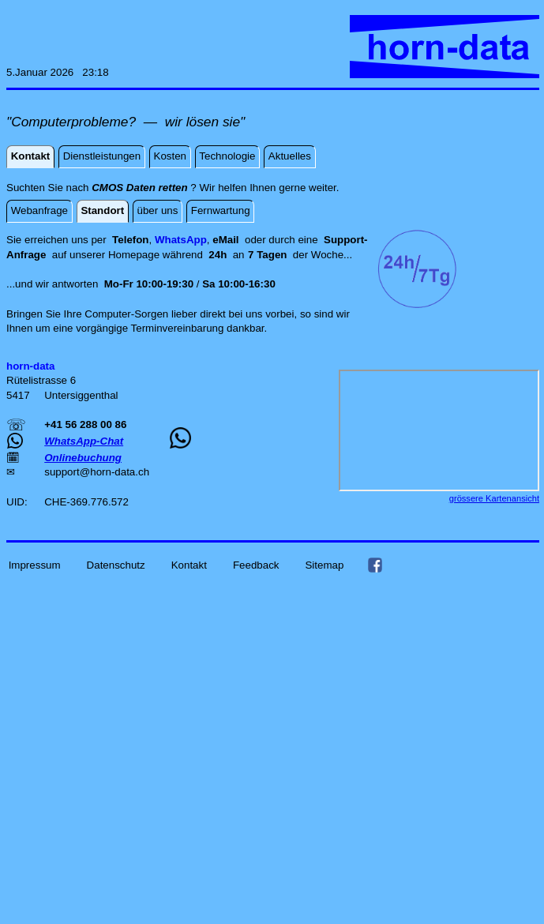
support (61, 472)
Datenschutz (116, 564)
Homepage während (158, 255)
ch (143, 472)
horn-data (112, 472)
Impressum (35, 564)
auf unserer (80, 255)
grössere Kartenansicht (494, 498)
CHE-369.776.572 (86, 502)
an (249, 255)
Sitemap (324, 564)
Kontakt (189, 564)
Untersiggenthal (81, 395)
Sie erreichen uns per (59, 240)
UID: (18, 502)
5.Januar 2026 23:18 (57, 72)
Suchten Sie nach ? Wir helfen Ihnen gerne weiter (171, 187)
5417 (19, 395)
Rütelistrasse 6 (41, 380)
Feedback (256, 564)
